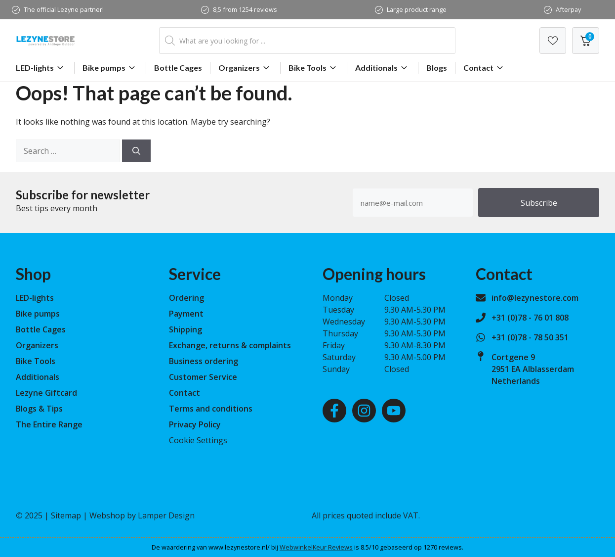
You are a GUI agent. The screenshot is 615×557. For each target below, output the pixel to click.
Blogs (436, 67)
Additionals (382, 68)
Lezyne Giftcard (46, 392)
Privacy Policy (195, 424)
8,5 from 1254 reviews (245, 9)
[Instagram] (364, 410)
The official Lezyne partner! (64, 9)
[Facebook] (334, 410)
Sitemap (66, 515)
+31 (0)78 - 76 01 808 (530, 317)
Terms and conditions (210, 408)
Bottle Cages (178, 67)
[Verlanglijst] (552, 40)
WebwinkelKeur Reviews (316, 547)
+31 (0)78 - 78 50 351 (530, 337)
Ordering (186, 297)
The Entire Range (49, 424)
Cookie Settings (198, 440)
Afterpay (568, 9)
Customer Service (203, 376)
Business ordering (203, 361)
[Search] (136, 150)
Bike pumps (110, 68)
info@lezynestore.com (535, 297)
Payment (186, 313)
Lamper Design (166, 515)
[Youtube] (394, 410)
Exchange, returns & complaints (230, 345)
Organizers (245, 68)
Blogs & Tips (39, 408)
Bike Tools (313, 68)
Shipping (185, 329)
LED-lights (41, 68)
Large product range (417, 9)
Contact (484, 68)
